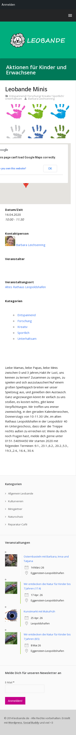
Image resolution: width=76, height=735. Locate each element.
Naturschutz (15, 516)
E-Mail (9, 682)
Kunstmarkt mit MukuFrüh (39, 611)
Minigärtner (15, 509)
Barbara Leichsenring (41, 98)
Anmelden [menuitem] (8, 4)
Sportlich (57, 96)
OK (50, 168)
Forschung (34, 96)
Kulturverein (15, 501)
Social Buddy (31, 722)
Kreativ (46, 96)
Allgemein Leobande (20, 493)
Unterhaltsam (13, 98)
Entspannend (17, 96)
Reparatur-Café (17, 524)
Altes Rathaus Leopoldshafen (25, 287)
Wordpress (15, 722)
